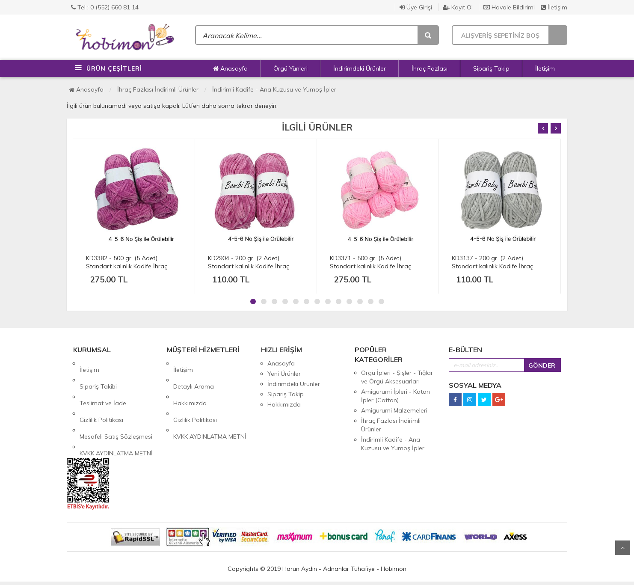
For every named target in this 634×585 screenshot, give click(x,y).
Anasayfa (230, 68)
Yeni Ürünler (284, 373)
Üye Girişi (416, 7)
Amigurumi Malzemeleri (394, 410)
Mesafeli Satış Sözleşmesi (116, 404)
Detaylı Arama (193, 373)
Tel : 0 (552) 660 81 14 (105, 7)
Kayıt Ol (458, 7)
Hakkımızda (190, 384)
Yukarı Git (622, 547)
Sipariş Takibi (98, 373)
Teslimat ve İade (103, 384)
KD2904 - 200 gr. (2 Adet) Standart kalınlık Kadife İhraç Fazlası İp (248, 266)
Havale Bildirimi (509, 7)
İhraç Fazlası (429, 68)
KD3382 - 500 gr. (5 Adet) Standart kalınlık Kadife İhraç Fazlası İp (126, 266)
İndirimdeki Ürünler (359, 68)
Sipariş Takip (491, 68)
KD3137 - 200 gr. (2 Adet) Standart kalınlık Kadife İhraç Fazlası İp (492, 266)
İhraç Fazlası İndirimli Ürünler (157, 89)
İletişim (554, 7)
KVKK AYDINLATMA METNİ (116, 415)
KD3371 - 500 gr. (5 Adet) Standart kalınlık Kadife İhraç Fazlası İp (370, 266)
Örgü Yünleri (290, 68)
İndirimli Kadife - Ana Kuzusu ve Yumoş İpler (274, 89)
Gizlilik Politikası (101, 394)
